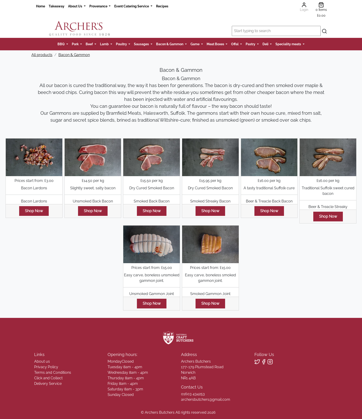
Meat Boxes (216, 44)
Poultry (122, 44)
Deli (265, 44)
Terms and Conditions (52, 372)
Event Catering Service (132, 6)
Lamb (104, 44)
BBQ (61, 44)
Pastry (251, 44)
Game (195, 44)
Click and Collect (48, 378)
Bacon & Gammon (170, 44)
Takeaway (56, 6)
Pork (75, 44)
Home (40, 6)
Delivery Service (48, 383)
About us (42, 361)
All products (41, 55)
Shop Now (34, 211)
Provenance (98, 6)
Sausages (142, 44)
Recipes (162, 6)
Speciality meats (288, 44)
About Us (75, 6)
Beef (90, 44)
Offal (235, 44)
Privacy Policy (46, 367)
